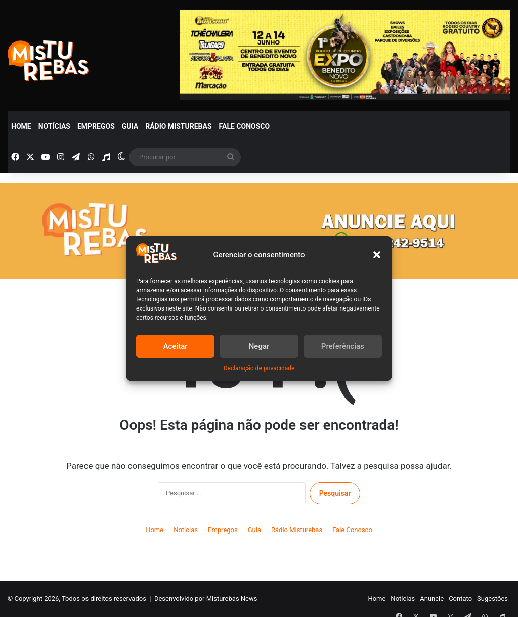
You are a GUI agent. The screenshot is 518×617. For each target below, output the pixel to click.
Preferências (342, 346)
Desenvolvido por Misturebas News (205, 598)
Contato (460, 598)
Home (21, 126)
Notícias (54, 126)
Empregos (96, 126)
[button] (377, 255)
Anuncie (432, 598)
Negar (259, 346)
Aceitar (175, 346)
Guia (130, 126)
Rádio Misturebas (178, 126)
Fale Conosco (244, 126)
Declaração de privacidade (259, 368)
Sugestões (492, 598)
